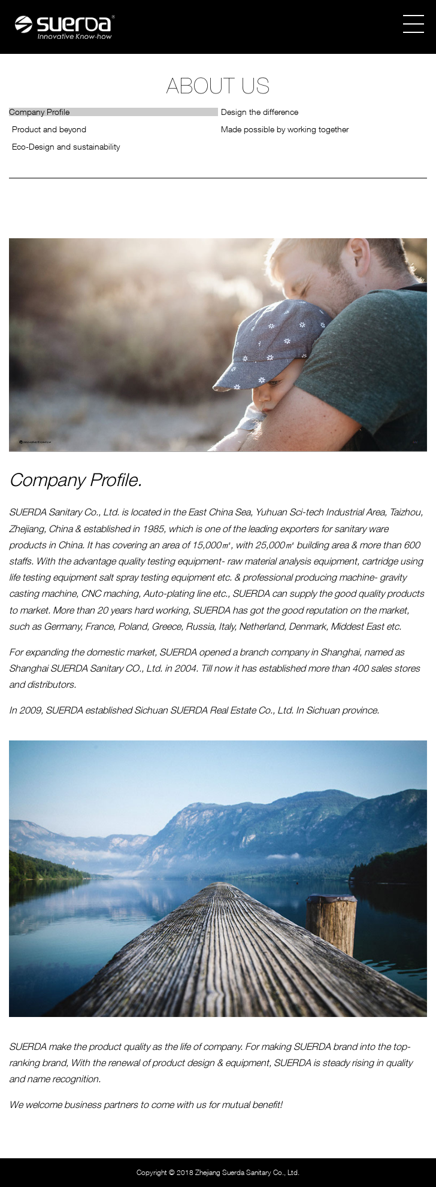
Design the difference (259, 112)
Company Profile (39, 112)
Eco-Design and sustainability (66, 146)
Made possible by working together (285, 129)
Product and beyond (49, 129)
